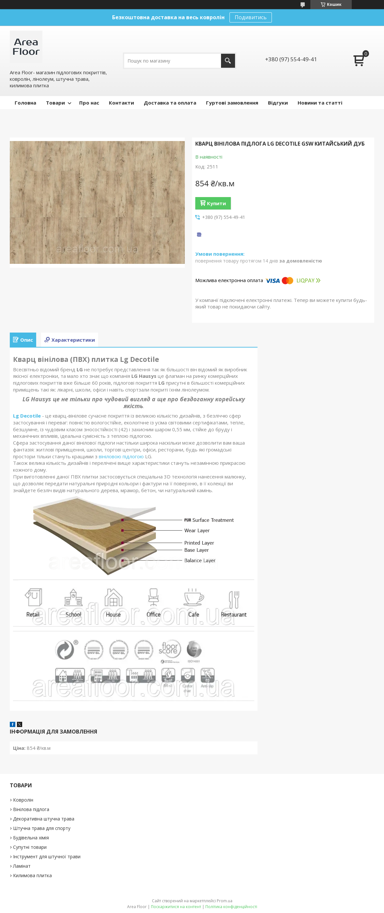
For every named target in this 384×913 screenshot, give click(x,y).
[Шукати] (228, 61)
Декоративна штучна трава (43, 819)
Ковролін (23, 800)
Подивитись (251, 17)
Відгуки (278, 102)
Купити (216, 203)
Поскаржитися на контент (176, 906)
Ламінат (22, 866)
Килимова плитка (32, 875)
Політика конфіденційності (231, 906)
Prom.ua (224, 901)
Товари (55, 102)
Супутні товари (30, 847)
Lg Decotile (27, 415)
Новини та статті (320, 102)
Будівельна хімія (31, 838)
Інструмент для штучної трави (47, 856)
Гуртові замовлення (232, 102)
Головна (25, 102)
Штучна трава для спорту (41, 828)
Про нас (89, 102)
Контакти (121, 102)
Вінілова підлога (31, 809)
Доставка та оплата (170, 102)
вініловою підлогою (121, 456)
